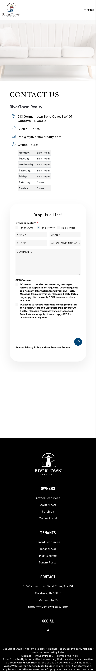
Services (48, 511)
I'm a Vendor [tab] (68, 227)
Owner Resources (48, 498)
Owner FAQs (48, 504)
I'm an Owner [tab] (27, 227)
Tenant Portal (48, 562)
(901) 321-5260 (29, 128)
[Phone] (30, 243)
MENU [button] (89, 10)
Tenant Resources (48, 542)
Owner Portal (48, 518)
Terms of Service (60, 347)
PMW (61, 652)
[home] (11, 9)
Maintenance (48, 555)
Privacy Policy (33, 347)
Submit (78, 342)
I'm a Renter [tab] (48, 227)
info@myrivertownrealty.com (39, 136)
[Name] (30, 234)
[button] (48, 630)
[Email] (65, 234)
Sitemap (26, 655)
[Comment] (48, 262)
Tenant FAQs (48, 548)
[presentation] (59, 327)
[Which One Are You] (65, 243)
